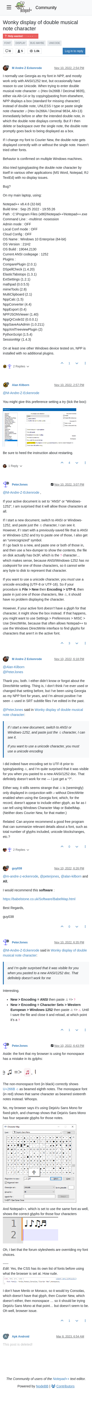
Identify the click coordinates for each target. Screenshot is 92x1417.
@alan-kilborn (71, 876)
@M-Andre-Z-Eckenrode (21, 393)
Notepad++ (61, 1379)
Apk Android (20, 1336)
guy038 (17, 868)
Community (46, 7)
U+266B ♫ (10, 1089)
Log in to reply (74, 51)
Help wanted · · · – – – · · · (20, 36)
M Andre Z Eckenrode (27, 68)
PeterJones (20, 484)
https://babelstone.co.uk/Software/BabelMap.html (39, 899)
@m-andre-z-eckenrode (20, 876)
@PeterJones (13, 672)
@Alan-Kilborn (13, 667)
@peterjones (49, 876)
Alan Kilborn (20, 385)
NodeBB (42, 1386)
